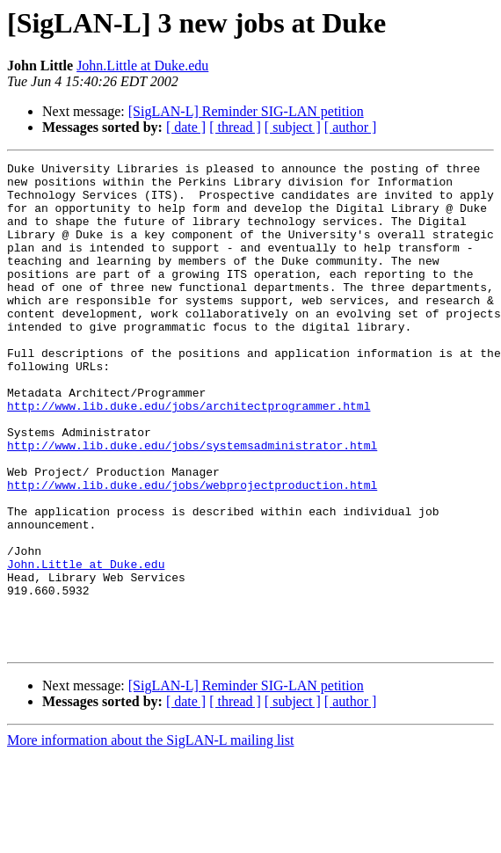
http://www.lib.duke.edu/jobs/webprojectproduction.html (192, 550)
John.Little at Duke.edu (142, 65)
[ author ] (350, 127)
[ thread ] (235, 127)
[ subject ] (293, 127)
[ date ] (186, 127)
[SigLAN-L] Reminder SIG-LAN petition (246, 111)
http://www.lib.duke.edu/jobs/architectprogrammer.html (188, 455)
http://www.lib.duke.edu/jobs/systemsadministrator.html (192, 503)
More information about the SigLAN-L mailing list (150, 837)
